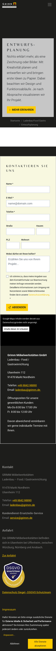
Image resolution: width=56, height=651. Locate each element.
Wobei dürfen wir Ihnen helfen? (21, 254)
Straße (9, 226)
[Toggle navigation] (50, 4)
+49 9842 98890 (27, 385)
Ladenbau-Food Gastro (34, 120)
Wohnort (25, 240)
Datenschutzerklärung (39, 295)
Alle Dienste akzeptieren (40, 643)
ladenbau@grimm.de (28, 389)
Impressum (9, 609)
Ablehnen (14, 643)
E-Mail (10, 198)
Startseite (15, 120)
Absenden (17, 307)
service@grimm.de (21, 517)
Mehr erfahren (21, 109)
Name (9, 184)
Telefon (10, 212)
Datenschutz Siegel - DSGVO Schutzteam (26, 592)
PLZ (8, 240)
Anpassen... (9, 635)
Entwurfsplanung (29, 124)
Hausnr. (40, 226)
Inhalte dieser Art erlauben (16, 329)
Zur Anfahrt (9, 555)
